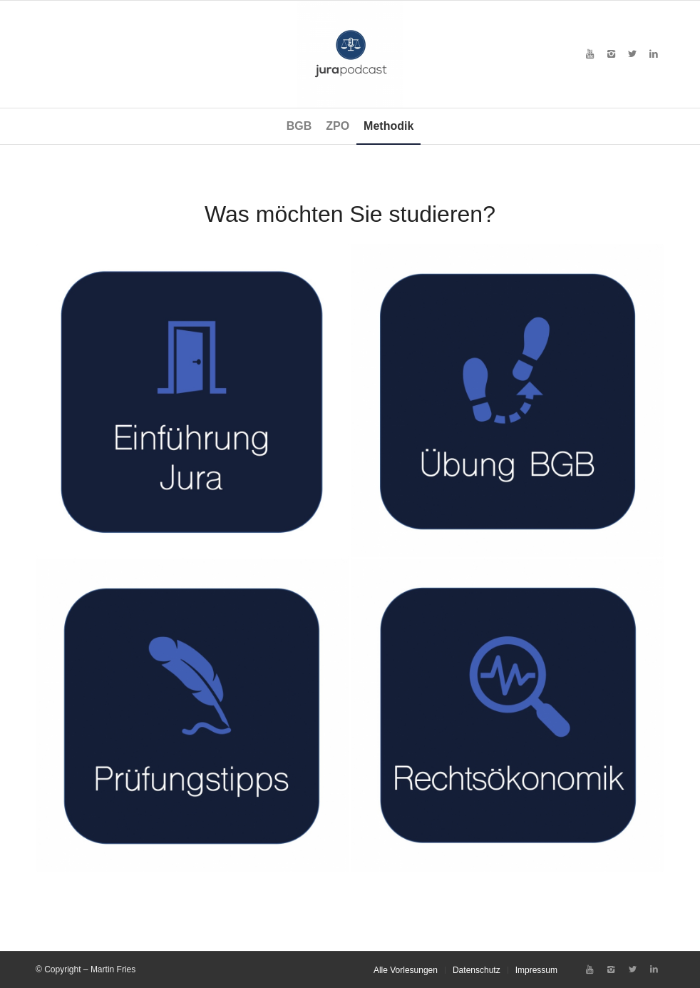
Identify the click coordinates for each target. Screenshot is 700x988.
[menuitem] (299, 126)
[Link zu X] (632, 54)
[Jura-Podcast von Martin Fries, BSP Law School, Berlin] (350, 54)
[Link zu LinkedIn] (653, 54)
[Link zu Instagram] (611, 54)
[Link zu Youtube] (589, 54)
